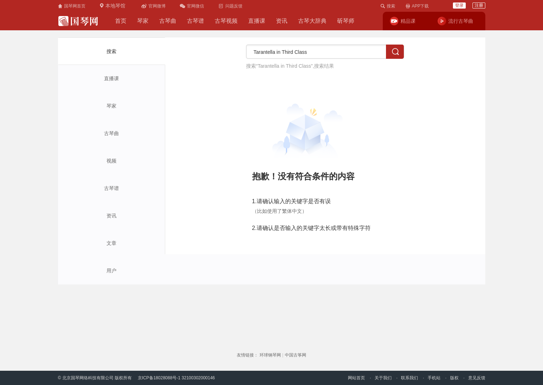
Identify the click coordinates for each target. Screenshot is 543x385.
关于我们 (383, 377)
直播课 (256, 21)
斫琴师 (345, 21)
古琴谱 (195, 21)
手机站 (434, 377)
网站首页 (356, 377)
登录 (459, 5)
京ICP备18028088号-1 (159, 377)
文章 (111, 243)
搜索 (111, 51)
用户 (111, 270)
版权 (454, 377)
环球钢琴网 (270, 355)
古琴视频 (226, 21)
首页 (120, 21)
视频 (111, 161)
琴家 (142, 21)
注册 (479, 5)
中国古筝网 (295, 355)
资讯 (281, 21)
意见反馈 (476, 377)
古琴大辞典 (312, 21)
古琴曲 (167, 21)
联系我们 (409, 377)
